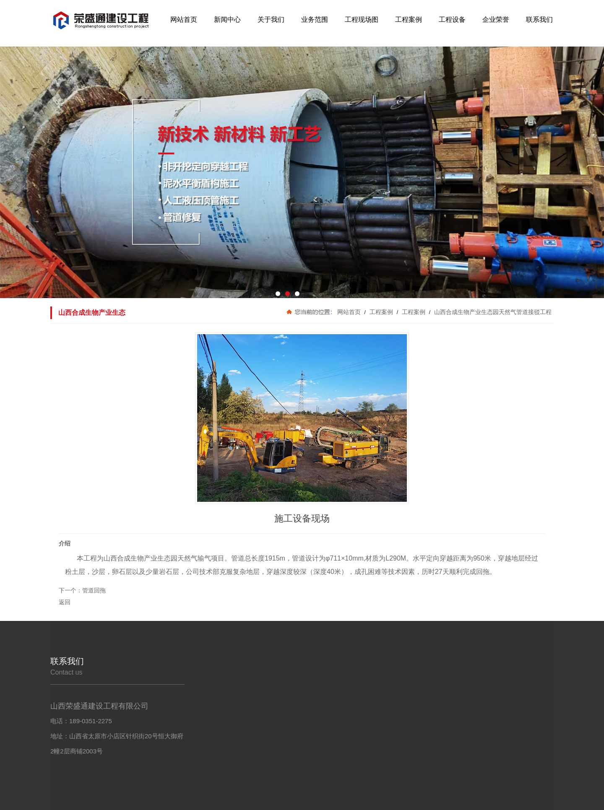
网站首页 (349, 312)
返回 (64, 602)
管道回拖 (94, 590)
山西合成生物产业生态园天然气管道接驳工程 (492, 312)
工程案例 (381, 312)
